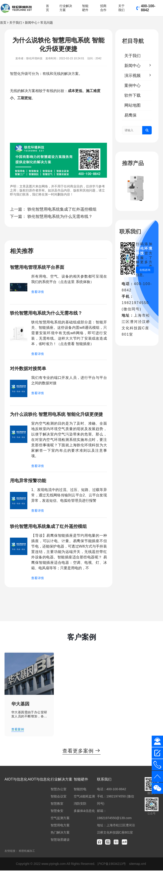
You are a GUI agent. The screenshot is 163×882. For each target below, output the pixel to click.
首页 (47, 8)
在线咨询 (144, 270)
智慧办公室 (58, 800)
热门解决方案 (60, 844)
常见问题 (46, 22)
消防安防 (80, 815)
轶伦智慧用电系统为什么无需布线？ (59, 216)
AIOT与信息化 (16, 791)
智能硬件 (85, 8)
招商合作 (103, 8)
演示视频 (132, 75)
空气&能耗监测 (84, 808)
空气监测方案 (60, 829)
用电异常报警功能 (30, 490)
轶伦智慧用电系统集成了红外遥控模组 (62, 209)
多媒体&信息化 (84, 822)
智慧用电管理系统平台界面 (40, 267)
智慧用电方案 (60, 836)
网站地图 (132, 105)
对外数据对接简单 (30, 370)
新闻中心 (31, 22)
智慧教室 (57, 815)
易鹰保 (130, 115)
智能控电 (80, 800)
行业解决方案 (65, 8)
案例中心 (132, 85)
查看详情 (37, 292)
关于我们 (121, 8)
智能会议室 (58, 808)
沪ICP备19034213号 (112, 875)
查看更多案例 (81, 762)
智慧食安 (57, 822)
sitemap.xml (137, 875)
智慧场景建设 (60, 851)
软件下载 (132, 95)
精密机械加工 (27, 862)
